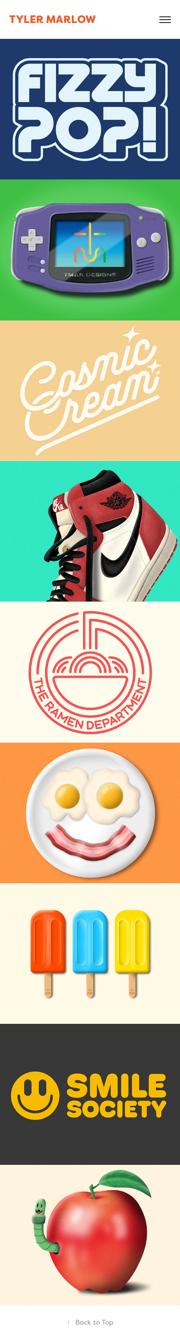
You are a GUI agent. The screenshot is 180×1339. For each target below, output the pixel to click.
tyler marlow (52, 19)
